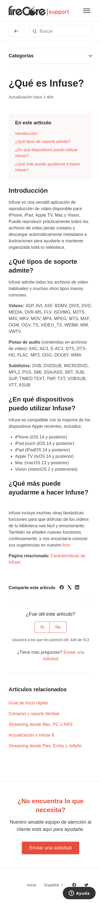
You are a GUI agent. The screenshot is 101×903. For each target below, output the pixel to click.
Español (54, 885)
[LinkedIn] (77, 588)
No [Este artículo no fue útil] (58, 627)
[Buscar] (60, 31)
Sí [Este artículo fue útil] (42, 627)
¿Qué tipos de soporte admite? (43, 141)
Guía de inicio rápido (28, 703)
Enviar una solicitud (50, 847)
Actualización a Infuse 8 (31, 735)
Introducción (26, 133)
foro (66, 545)
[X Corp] (69, 588)
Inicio (31, 885)
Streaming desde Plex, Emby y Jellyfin (45, 746)
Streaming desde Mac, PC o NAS (40, 724)
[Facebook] (62, 588)
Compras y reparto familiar (34, 713)
